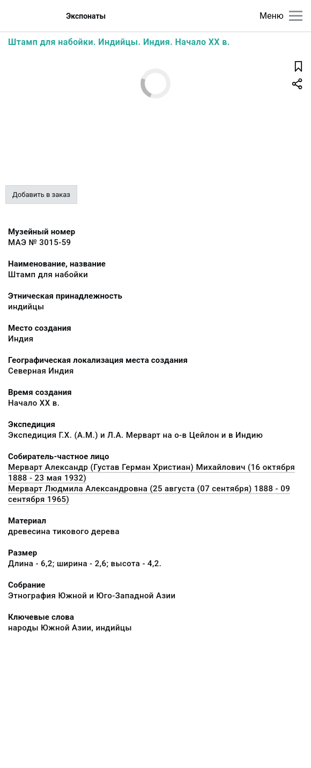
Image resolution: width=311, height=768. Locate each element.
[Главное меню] (296, 15)
